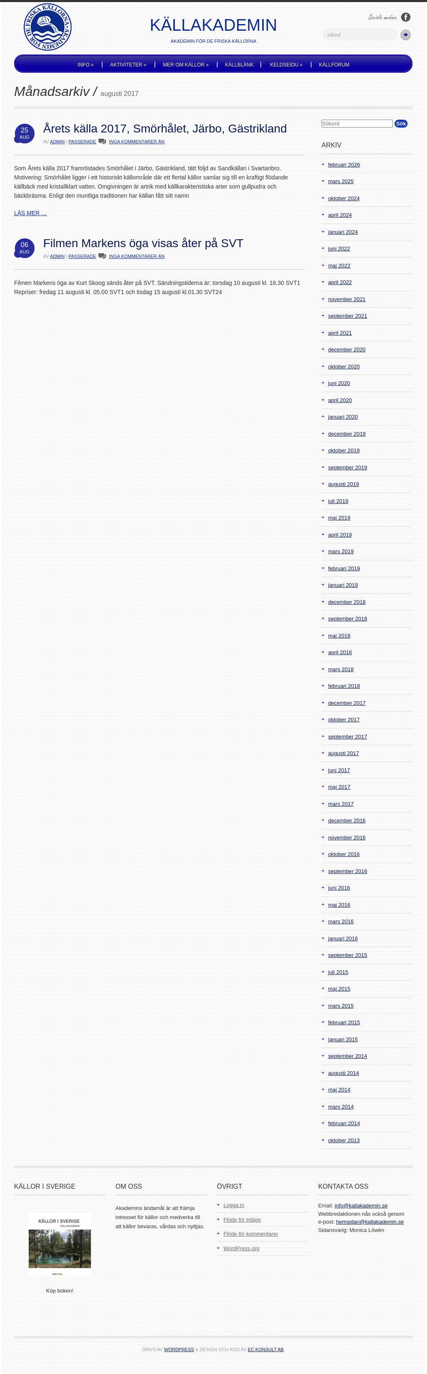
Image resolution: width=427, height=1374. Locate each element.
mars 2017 (340, 804)
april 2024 (340, 215)
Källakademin (213, 25)
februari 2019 (344, 568)
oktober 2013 (344, 1140)
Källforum (334, 65)
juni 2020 (339, 383)
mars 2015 (340, 1006)
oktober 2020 (344, 366)
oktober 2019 (344, 450)
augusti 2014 (343, 1073)
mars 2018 (340, 669)
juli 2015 (338, 972)
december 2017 (347, 703)
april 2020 (340, 400)
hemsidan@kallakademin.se (370, 1222)
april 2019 (340, 535)
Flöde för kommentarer (250, 1234)
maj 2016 (339, 905)
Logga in (233, 1205)
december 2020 (347, 349)
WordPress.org (241, 1248)
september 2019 (347, 467)
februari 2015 (344, 1022)
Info (86, 65)
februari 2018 (344, 686)
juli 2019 (338, 501)
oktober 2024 (344, 198)
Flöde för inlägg (242, 1220)
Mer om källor (186, 65)
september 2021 (347, 316)
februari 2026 (344, 165)
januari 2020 (343, 417)
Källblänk (239, 65)
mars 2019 (340, 551)
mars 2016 (340, 921)
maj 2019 (339, 518)
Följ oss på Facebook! (406, 17)
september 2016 (347, 871)
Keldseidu (286, 65)
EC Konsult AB (266, 1349)
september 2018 (347, 619)
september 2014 (347, 1056)
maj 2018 (339, 636)
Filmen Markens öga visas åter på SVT (143, 243)
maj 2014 (339, 1090)
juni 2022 (339, 248)
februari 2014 (344, 1123)
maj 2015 (339, 989)
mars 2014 (340, 1107)
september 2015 (347, 955)
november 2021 (347, 299)
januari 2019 (343, 585)
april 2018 (340, 652)
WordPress (179, 1349)
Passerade (82, 141)
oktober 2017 (344, 719)
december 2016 (347, 820)
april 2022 (340, 282)
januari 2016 (343, 938)
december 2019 (347, 434)
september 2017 (347, 737)
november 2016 (347, 837)
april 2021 (340, 333)
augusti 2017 (343, 753)
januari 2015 (343, 1039)
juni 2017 (339, 770)
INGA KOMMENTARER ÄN (136, 141)
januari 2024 (343, 232)
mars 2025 (340, 181)
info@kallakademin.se (361, 1205)
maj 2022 (339, 266)
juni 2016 (339, 888)
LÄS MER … (30, 213)
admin (57, 141)
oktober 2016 (344, 854)
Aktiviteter (128, 65)
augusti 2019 (343, 484)
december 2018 (347, 602)
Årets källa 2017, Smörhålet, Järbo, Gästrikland (165, 128)
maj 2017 (339, 787)
